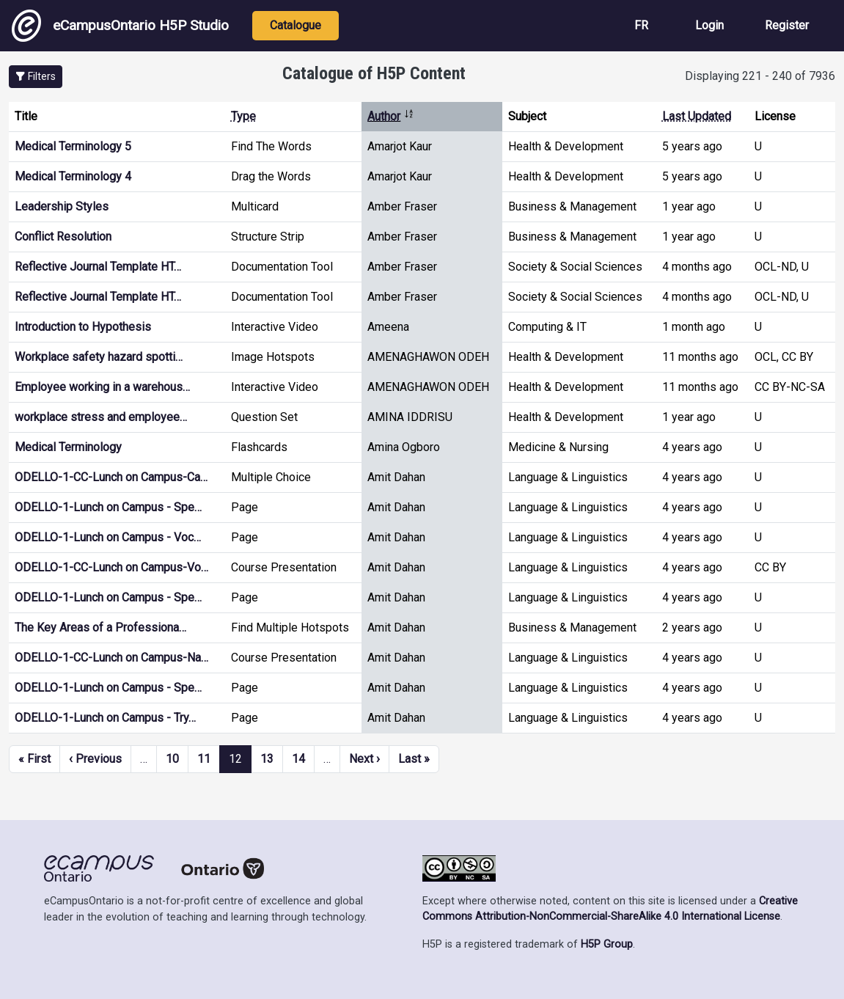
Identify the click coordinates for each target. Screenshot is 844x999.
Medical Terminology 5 (73, 146)
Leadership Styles (62, 206)
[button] (35, 76)
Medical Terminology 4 (73, 176)
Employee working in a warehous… (102, 387)
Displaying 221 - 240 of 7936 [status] (760, 76)
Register (787, 25)
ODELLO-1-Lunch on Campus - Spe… (108, 507)
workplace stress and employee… (101, 417)
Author (390, 116)
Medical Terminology (68, 447)
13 (267, 759)
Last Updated (696, 116)
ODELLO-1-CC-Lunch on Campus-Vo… (111, 567)
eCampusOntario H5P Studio (120, 26)
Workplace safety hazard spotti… (99, 357)
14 (298, 759)
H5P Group (607, 944)
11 (203, 759)
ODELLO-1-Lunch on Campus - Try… (105, 718)
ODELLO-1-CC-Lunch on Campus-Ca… (111, 477)
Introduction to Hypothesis (83, 327)
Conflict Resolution (63, 237)
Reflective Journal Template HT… (98, 267)
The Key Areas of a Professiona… (100, 627)
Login (709, 25)
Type (243, 116)
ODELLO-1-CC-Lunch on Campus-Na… (111, 658)
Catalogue (295, 25)
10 (172, 759)
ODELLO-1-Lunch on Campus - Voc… (108, 537)
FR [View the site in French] (641, 25)
